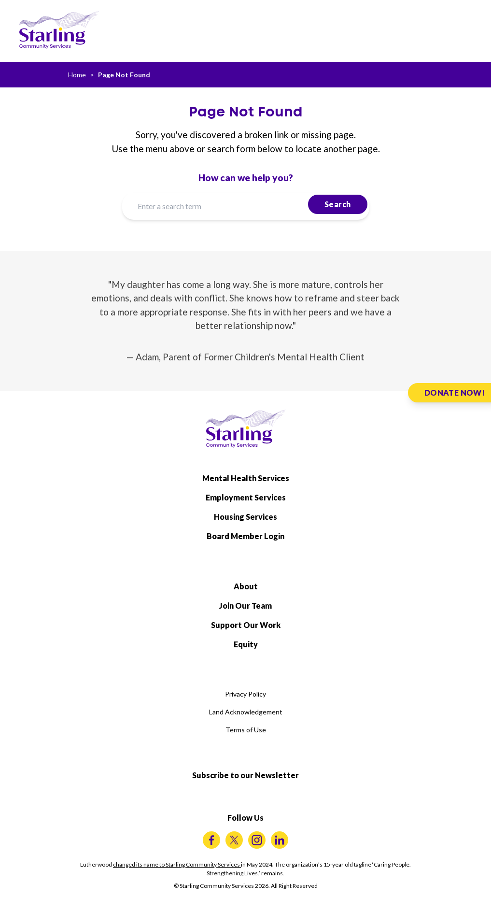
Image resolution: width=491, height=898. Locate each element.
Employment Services (246, 497)
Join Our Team (245, 605)
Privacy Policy (245, 694)
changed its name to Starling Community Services (177, 864)
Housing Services (245, 516)
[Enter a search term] (245, 206)
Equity (246, 644)
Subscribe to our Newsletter (245, 775)
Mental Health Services (245, 478)
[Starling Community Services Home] (58, 30)
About (246, 586)
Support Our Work (246, 624)
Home (77, 75)
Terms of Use (245, 730)
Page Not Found (124, 75)
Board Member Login (245, 536)
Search (337, 204)
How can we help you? (245, 177)
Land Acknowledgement (245, 712)
